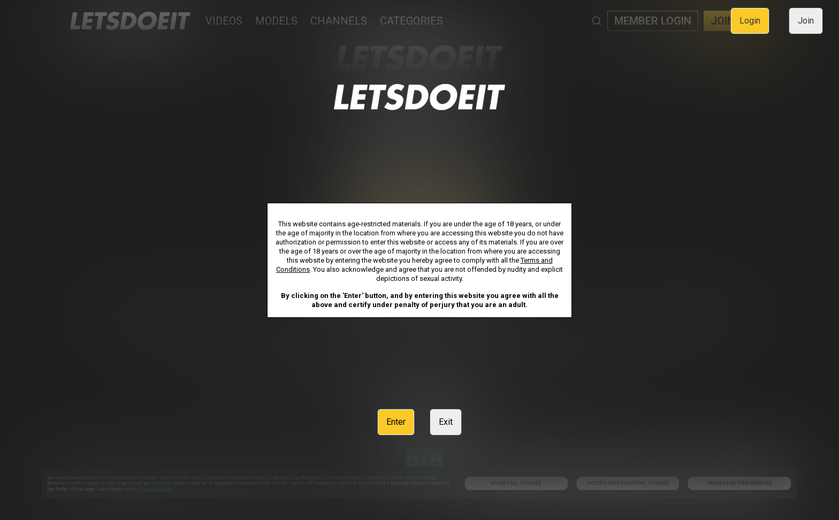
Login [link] (749, 21)
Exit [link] (446, 422)
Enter (396, 422)
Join (806, 21)
